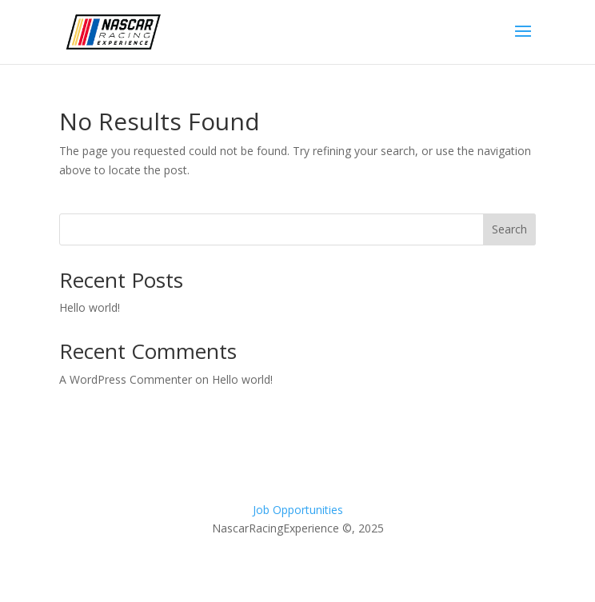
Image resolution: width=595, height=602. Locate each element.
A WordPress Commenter (125, 379)
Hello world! (89, 307)
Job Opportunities (298, 509)
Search (509, 229)
